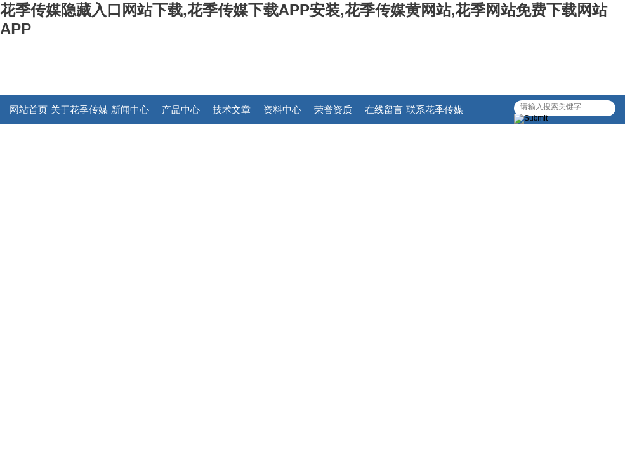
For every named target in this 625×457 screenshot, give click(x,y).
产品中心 (181, 109)
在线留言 (384, 109)
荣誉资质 (333, 109)
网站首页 (29, 109)
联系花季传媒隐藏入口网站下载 (434, 114)
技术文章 (232, 109)
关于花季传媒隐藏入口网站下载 (79, 114)
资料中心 (282, 109)
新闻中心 (130, 109)
